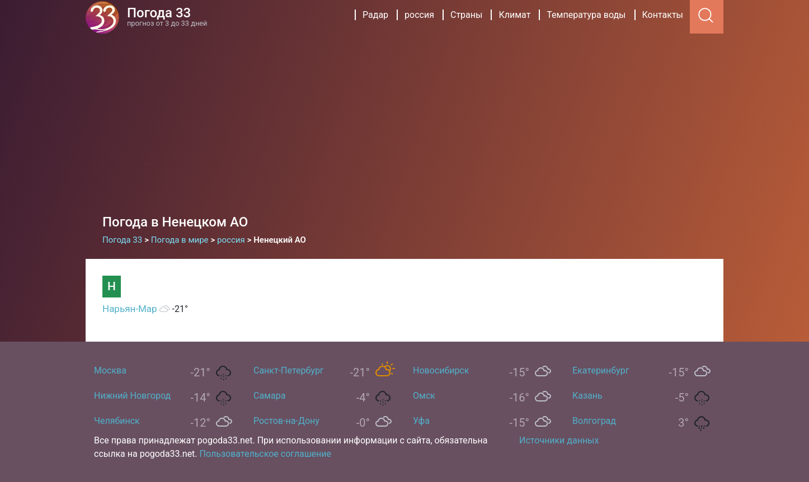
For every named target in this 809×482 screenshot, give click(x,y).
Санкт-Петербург (288, 370)
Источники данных (559, 440)
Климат (514, 15)
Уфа (421, 420)
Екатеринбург (600, 370)
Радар (375, 15)
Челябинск (117, 420)
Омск (424, 395)
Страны (466, 15)
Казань (587, 395)
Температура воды (586, 15)
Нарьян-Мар (129, 308)
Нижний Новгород (132, 395)
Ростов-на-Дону (286, 420)
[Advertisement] (404, 117)
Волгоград (594, 420)
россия (419, 15)
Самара (269, 395)
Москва (110, 370)
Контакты (662, 15)
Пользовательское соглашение (266, 453)
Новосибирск (441, 370)
